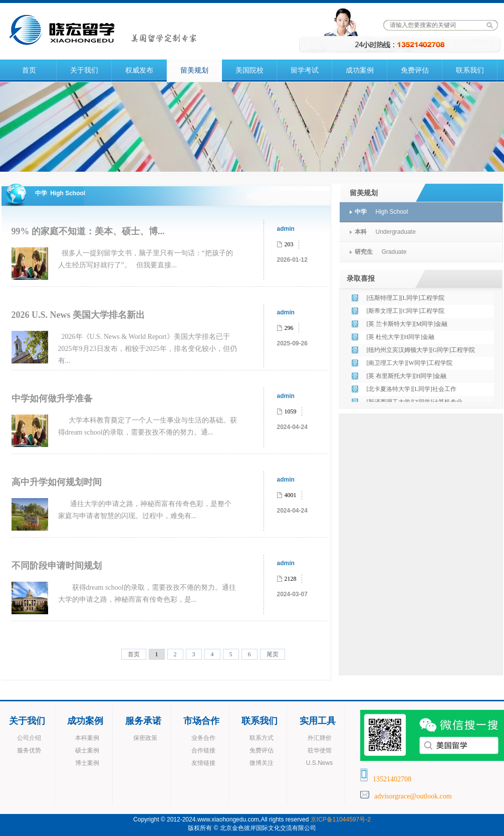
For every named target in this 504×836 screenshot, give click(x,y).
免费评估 (415, 70)
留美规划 (194, 70)
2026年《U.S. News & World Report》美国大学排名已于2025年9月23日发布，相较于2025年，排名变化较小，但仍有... (147, 348)
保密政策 (145, 737)
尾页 (273, 654)
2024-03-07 (292, 594)
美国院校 (249, 70)
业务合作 (203, 737)
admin (286, 228)
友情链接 (203, 762)
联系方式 (261, 737)
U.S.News (319, 762)
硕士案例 (87, 750)
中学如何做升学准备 (52, 398)
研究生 (364, 251)
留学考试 (305, 70)
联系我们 (470, 70)
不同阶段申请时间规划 (57, 566)
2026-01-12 (292, 259)
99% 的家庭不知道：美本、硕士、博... (88, 231)
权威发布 (139, 70)
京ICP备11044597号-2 (341, 819)
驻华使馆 (320, 750)
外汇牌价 (320, 737)
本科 (361, 231)
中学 (361, 211)
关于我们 (84, 70)
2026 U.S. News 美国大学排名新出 (78, 315)
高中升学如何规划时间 (57, 482)
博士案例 (87, 762)
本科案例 (87, 737)
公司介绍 (29, 737)
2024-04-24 (292, 427)
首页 (29, 70)
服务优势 (29, 750)
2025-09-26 (292, 343)
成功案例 (360, 70)
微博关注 (261, 762)
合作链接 (203, 750)
